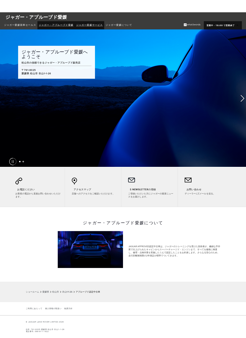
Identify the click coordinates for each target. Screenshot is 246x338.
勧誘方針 (68, 309)
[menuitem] (20, 25)
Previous (3, 98)
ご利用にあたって (34, 309)
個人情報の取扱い (53, 309)
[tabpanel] (123, 98)
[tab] (19, 161)
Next (242, 98)
